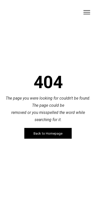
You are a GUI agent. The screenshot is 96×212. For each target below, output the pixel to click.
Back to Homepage (48, 133)
